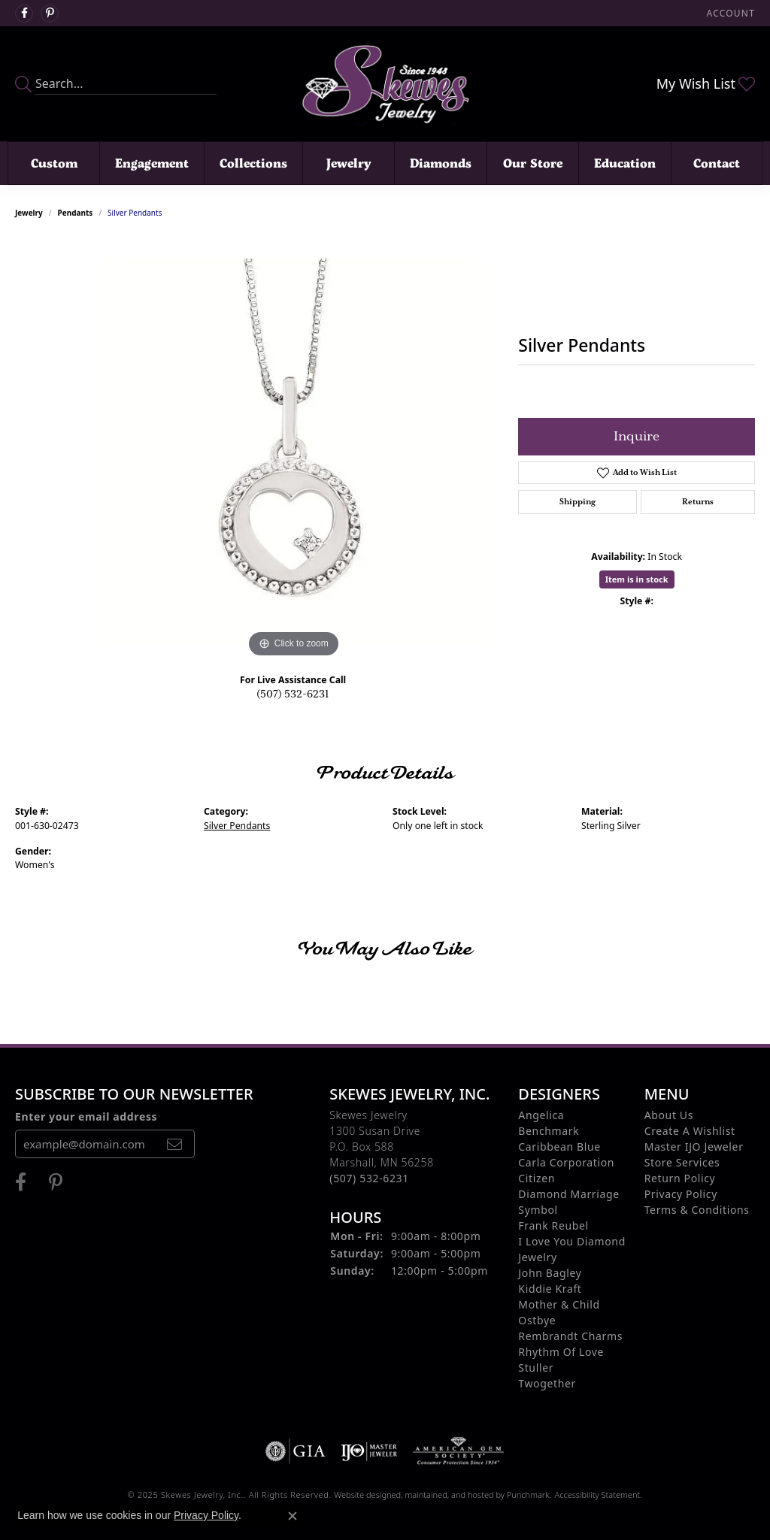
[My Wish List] (705, 83)
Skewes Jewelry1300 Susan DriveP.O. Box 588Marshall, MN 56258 (381, 1146)
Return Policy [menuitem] (680, 1178)
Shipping (577, 502)
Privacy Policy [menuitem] (680, 1194)
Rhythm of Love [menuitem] (561, 1352)
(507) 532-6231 (292, 694)
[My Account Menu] (731, 13)
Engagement (152, 162)
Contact (716, 162)
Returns (698, 502)
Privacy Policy (206, 1515)
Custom (54, 162)
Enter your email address (86, 1116)
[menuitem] (295, 1451)
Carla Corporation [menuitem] (566, 1162)
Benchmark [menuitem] (548, 1131)
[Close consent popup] (292, 1515)
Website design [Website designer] (362, 1494)
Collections (253, 162)
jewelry (29, 212)
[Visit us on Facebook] (24, 14)
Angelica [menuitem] (541, 1115)
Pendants (75, 212)
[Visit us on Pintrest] (50, 14)
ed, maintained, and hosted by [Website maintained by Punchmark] (449, 1494)
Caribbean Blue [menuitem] (559, 1146)
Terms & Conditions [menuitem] (697, 1210)
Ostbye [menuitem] (537, 1320)
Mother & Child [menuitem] (558, 1304)
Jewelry (348, 162)
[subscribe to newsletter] (174, 1143)
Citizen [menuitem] (536, 1178)
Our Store (532, 162)
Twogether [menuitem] (547, 1383)
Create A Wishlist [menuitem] (689, 1131)
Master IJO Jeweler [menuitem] (694, 1146)
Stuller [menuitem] (535, 1367)
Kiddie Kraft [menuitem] (549, 1288)
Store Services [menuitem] (682, 1162)
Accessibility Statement (597, 1494)
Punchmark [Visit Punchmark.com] (528, 1494)
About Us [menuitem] (668, 1115)
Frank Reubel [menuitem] (553, 1225)
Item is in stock (636, 579)
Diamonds (440, 162)
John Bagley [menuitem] (549, 1273)
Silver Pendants (237, 825)
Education (625, 162)
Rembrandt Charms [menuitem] (570, 1336)
